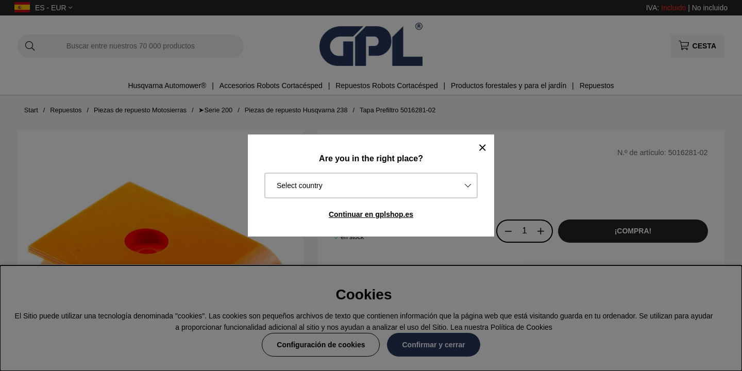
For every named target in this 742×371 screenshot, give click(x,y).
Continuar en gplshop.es (371, 214)
